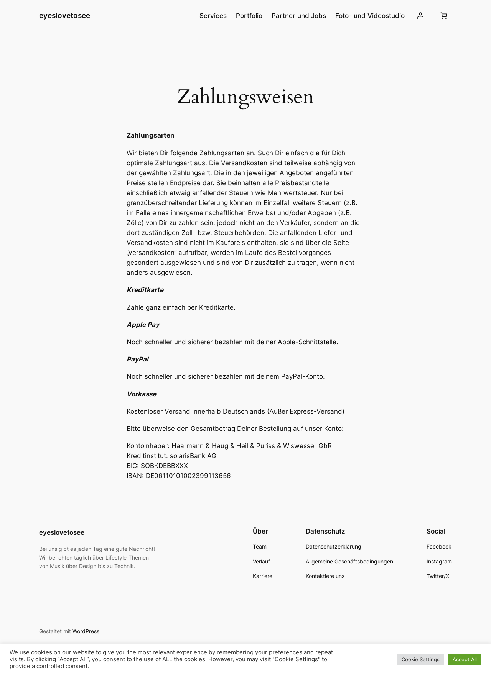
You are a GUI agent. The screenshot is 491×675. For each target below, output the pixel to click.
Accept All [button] (465, 659)
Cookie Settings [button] (421, 659)
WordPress (85, 631)
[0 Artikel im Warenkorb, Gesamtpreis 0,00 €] (444, 16)
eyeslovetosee (64, 15)
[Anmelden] (420, 16)
